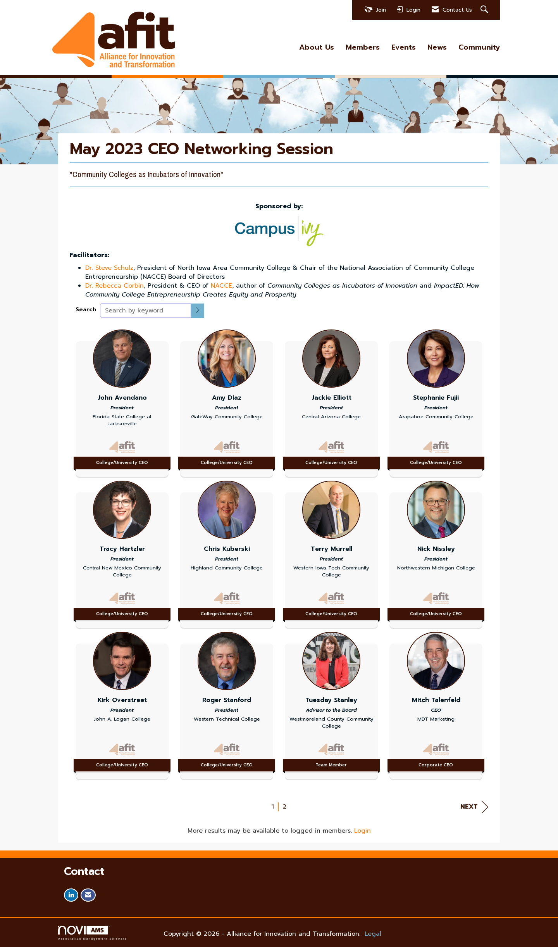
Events (403, 47)
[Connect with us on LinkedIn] (71, 895)
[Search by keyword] (145, 310)
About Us (316, 47)
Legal (373, 933)
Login (362, 830)
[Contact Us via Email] (88, 895)
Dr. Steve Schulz (109, 268)
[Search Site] (485, 10)
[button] (197, 311)
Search (86, 309)
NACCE (221, 285)
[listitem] (122, 401)
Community (479, 47)
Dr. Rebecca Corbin (114, 285)
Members (363, 47)
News (437, 47)
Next (474, 807)
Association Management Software (92, 933)
